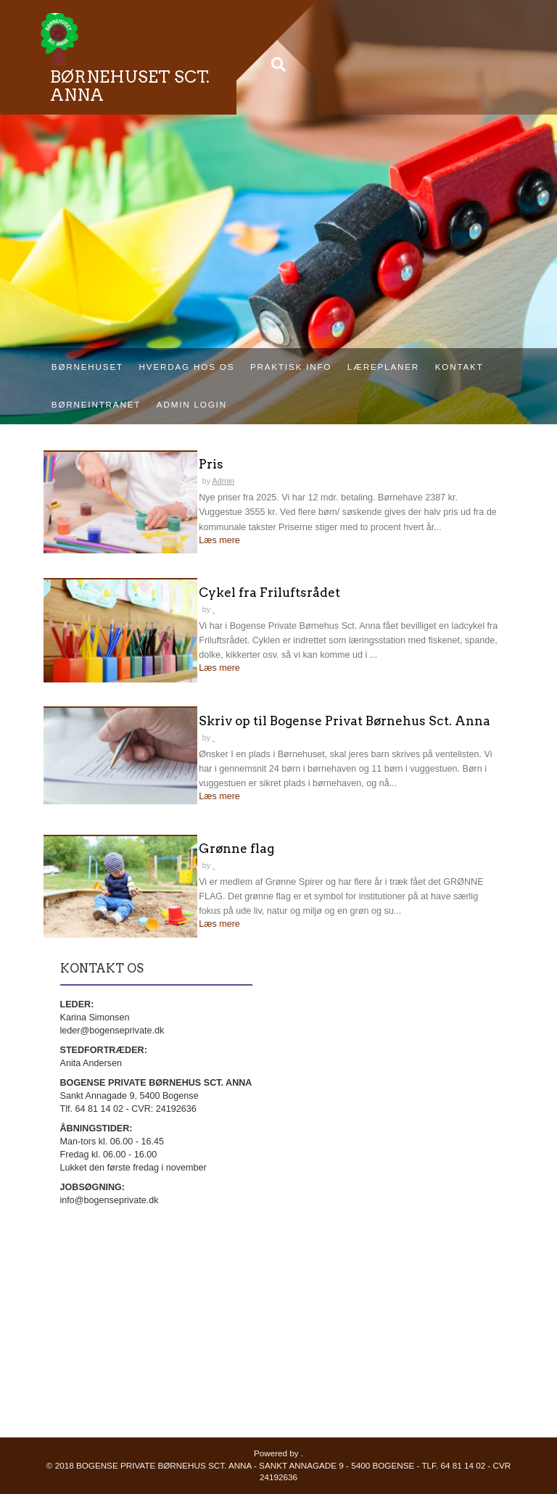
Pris (211, 464)
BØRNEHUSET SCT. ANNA (130, 86)
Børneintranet (96, 404)
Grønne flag (236, 849)
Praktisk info (290, 366)
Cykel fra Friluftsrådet (269, 593)
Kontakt (459, 366)
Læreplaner (383, 366)
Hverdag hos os (187, 366)
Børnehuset (87, 366)
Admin (223, 480)
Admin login (192, 404)
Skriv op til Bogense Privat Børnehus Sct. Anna (344, 721)
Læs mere (219, 540)
